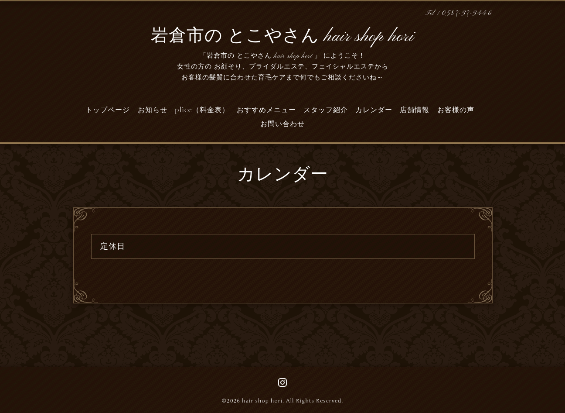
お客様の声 (455, 110)
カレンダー (373, 110)
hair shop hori (262, 401)
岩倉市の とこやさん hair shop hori (282, 37)
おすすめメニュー (266, 110)
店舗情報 (414, 110)
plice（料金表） (202, 110)
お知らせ (152, 110)
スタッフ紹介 (325, 110)
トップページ (107, 110)
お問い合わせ (282, 124)
